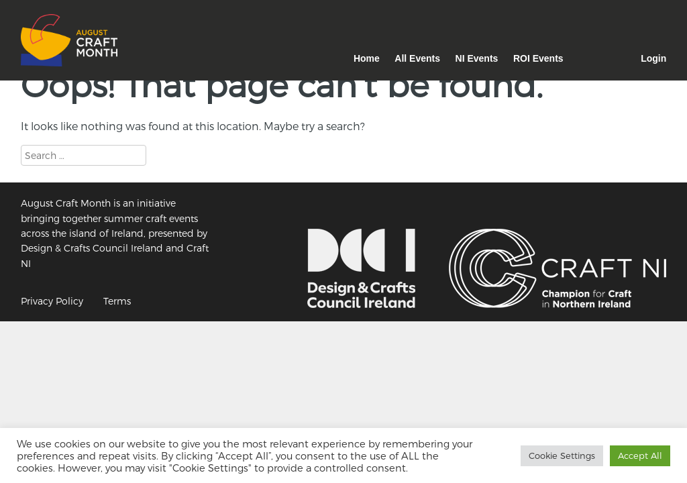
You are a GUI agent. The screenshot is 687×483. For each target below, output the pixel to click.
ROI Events (538, 58)
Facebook (618, 65)
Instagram (586, 65)
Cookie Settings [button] (562, 455)
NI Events (477, 58)
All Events (417, 58)
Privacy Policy (52, 301)
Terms (117, 301)
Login (653, 58)
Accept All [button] (640, 455)
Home (367, 58)
